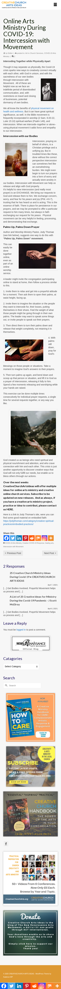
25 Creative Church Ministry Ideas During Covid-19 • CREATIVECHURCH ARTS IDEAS (32, 576)
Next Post (49, 553)
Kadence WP (8, 977)
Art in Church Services (34, 53)
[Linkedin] (19, 538)
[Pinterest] (25, 538)
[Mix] (38, 538)
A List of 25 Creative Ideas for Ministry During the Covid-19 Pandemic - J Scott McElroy (33, 600)
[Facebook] (6, 538)
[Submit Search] (5, 685)
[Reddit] (32, 538)
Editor (10, 53)
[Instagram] (44, 538)
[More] (51, 538)
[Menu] (55, 5)
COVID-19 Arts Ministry (13, 543)
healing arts (49, 543)
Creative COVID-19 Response (33, 543)
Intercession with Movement (13, 547)
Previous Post (14, 553)
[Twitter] (13, 538)
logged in (21, 629)
